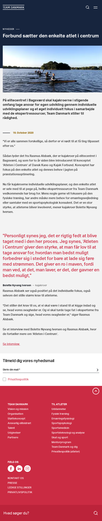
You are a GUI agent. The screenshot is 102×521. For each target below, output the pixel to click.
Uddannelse (59, 408)
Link (19, 468)
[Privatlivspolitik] (4, 379)
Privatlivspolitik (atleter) (66, 451)
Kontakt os (16, 478)
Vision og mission (18, 408)
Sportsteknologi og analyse (68, 432)
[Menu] (95, 7)
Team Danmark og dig (65, 446)
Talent (11, 427)
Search (88, 7)
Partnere (13, 437)
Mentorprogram (61, 442)
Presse (12, 482)
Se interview (11, 344)
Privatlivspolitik (18, 379)
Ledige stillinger (19, 487)
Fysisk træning (60, 413)
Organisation (15, 413)
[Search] (95, 513)
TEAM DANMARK (13, 7)
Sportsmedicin (60, 427)
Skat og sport (60, 437)
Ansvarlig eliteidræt (19, 423)
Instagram (27, 468)
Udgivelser (14, 432)
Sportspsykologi (62, 423)
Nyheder (8, 29)
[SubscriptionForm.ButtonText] (97, 369)
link (11, 468)
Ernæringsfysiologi (63, 418)
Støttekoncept (16, 418)
